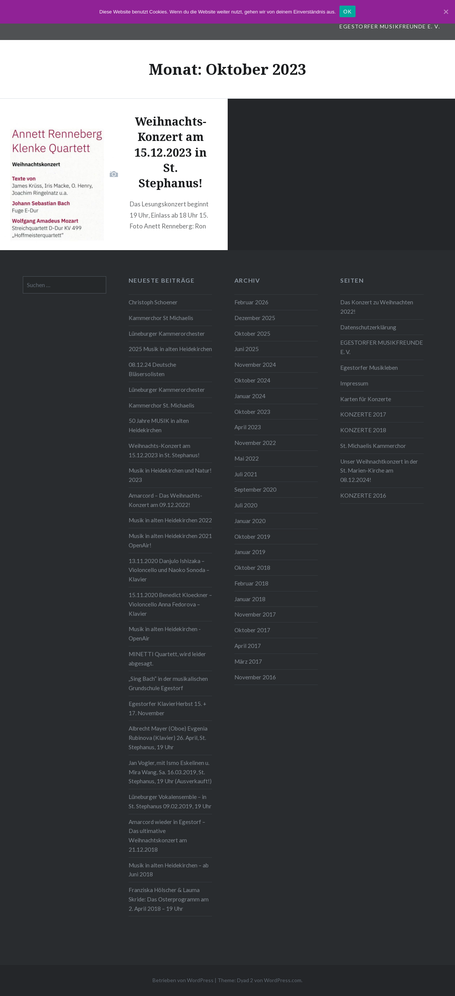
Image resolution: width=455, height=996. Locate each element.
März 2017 (248, 661)
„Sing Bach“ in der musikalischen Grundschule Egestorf (168, 683)
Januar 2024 (249, 396)
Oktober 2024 (252, 380)
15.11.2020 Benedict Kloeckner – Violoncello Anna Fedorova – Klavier (170, 604)
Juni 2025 (246, 348)
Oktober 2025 (252, 333)
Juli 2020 (245, 505)
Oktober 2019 (252, 536)
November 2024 (255, 364)
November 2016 (255, 677)
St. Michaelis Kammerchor (373, 445)
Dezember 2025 (254, 317)
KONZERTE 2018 (363, 430)
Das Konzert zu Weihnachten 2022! (376, 307)
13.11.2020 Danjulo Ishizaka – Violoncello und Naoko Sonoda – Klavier (169, 570)
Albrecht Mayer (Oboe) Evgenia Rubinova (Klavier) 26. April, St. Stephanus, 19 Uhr (168, 737)
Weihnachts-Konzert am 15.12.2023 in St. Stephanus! (164, 450)
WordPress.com (282, 980)
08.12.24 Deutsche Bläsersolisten (152, 369)
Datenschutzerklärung (368, 327)
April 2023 (247, 427)
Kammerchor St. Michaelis (161, 405)
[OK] (445, 11)
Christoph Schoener (153, 302)
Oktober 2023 (252, 411)
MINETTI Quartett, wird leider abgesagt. (167, 659)
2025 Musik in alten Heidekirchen (170, 348)
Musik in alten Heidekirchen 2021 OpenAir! (170, 540)
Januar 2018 (249, 599)
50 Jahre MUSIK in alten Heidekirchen (159, 425)
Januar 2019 (249, 551)
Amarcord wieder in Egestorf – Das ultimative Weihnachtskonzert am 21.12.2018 (167, 835)
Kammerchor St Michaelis (161, 317)
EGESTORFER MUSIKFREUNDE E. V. (389, 26)
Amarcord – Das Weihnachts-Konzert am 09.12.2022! (165, 500)
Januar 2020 (249, 520)
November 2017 (255, 614)
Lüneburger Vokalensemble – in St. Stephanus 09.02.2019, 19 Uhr (170, 801)
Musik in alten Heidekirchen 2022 (170, 520)
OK (347, 12)
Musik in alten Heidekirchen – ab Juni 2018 (169, 870)
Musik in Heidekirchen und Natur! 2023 (170, 475)
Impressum (354, 383)
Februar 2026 (251, 302)
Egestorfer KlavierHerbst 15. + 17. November (167, 708)
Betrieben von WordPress (183, 980)
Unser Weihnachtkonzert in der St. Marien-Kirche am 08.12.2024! (379, 470)
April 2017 (247, 645)
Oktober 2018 (252, 567)
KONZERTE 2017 (363, 414)
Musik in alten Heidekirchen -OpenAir (165, 633)
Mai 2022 (246, 458)
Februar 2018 (251, 583)
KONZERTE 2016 (363, 495)
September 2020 (255, 489)
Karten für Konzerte (365, 399)
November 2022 (255, 442)
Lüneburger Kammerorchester (167, 333)
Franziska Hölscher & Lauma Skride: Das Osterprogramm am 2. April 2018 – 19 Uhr (169, 899)
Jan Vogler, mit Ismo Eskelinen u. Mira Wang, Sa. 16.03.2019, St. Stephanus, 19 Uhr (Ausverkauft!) (170, 772)
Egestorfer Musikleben (369, 367)
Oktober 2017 (252, 630)
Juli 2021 (245, 474)
